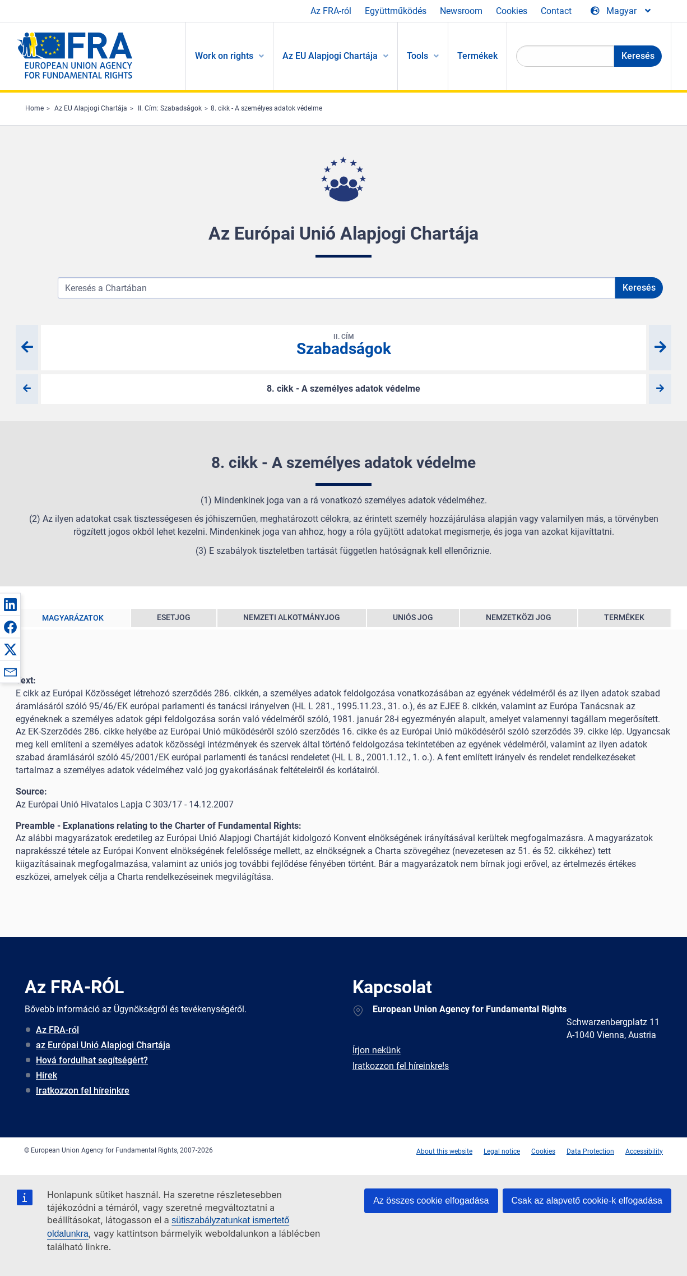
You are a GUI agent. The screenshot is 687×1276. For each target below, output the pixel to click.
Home (34, 108)
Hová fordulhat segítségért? (92, 1060)
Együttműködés (395, 11)
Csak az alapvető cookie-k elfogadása (587, 1200)
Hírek (46, 1075)
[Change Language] (621, 11)
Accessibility (644, 1151)
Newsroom (461, 11)
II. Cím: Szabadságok (170, 108)
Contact (556, 11)
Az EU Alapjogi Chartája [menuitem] (330, 56)
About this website (444, 1151)
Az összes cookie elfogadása (431, 1200)
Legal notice (502, 1151)
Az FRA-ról (330, 11)
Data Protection (590, 1151)
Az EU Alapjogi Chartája (90, 108)
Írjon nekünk (376, 1050)
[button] (10, 604)
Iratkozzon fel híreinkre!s (400, 1066)
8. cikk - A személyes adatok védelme (266, 108)
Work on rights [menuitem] (224, 56)
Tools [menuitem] (417, 56)
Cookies (511, 11)
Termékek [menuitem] (477, 56)
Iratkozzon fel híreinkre (82, 1090)
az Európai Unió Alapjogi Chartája (103, 1045)
